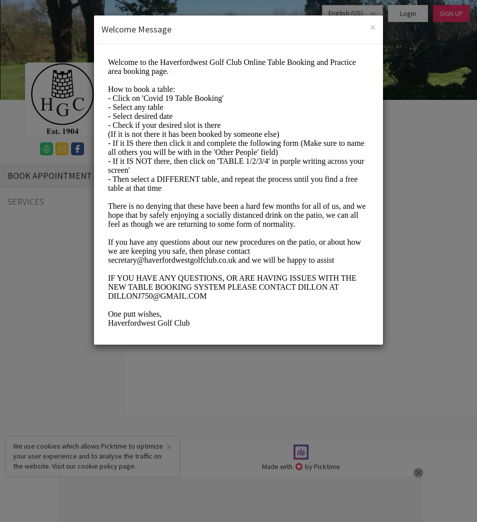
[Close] (373, 27)
